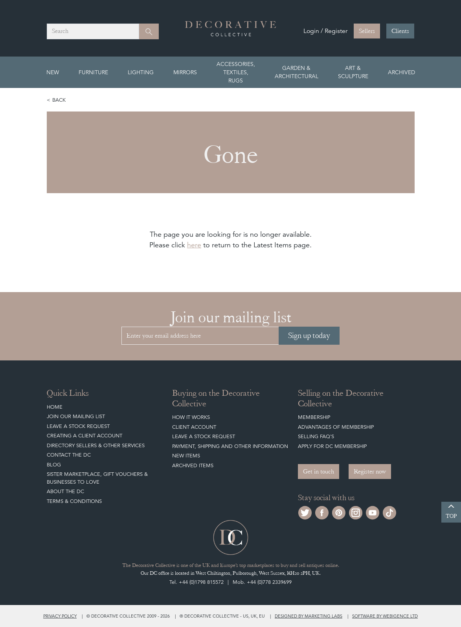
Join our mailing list (76, 416)
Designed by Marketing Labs (308, 616)
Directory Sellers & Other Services (96, 445)
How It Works (191, 417)
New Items (186, 455)
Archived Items (192, 465)
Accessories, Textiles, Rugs (236, 72)
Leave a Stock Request (78, 426)
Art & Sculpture (353, 72)
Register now (370, 471)
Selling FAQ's (316, 436)
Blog (54, 464)
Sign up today (309, 335)
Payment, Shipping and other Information (230, 446)
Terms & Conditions (74, 501)
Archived (401, 72)
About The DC (65, 491)
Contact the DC (69, 455)
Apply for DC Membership (332, 446)
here (194, 244)
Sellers (367, 31)
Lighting (141, 72)
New (52, 72)
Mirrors (185, 72)
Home (54, 407)
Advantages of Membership (336, 427)
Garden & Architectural (296, 72)
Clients (400, 31)
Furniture (93, 72)
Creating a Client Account (84, 435)
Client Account (194, 427)
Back (59, 100)
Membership (314, 417)
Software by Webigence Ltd (385, 616)
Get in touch (318, 471)
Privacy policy (60, 616)
